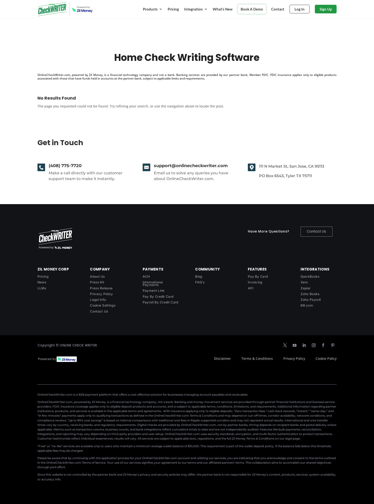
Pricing (173, 9)
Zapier (306, 288)
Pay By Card (258, 276)
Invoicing (255, 282)
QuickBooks (310, 276)
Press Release (101, 288)
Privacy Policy (101, 294)
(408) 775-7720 (65, 165)
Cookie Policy (326, 358)
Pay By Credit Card (158, 296)
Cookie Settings (102, 305)
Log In (300, 9)
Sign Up (326, 9)
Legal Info (98, 300)
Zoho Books (310, 294)
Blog (198, 276)
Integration (193, 9)
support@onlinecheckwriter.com (191, 165)
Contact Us (316, 231)
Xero (304, 282)
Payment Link (154, 290)
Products (150, 9)
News (41, 282)
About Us (97, 276)
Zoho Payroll (311, 300)
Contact (277, 9)
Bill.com (307, 305)
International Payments (153, 283)
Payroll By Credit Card (160, 302)
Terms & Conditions (257, 358)
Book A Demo (252, 9)
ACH (146, 276)
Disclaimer (222, 358)
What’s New (223, 9)
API (251, 288)
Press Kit (97, 282)
